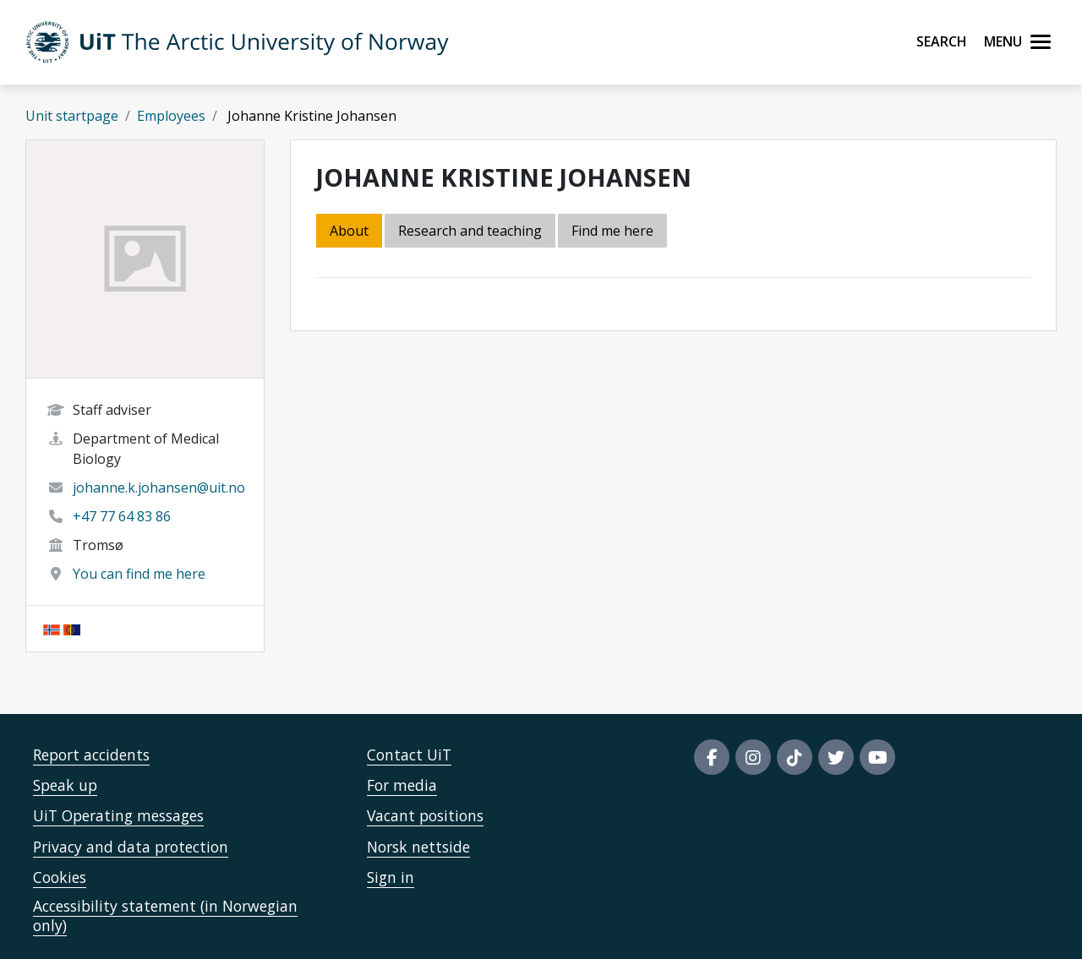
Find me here (612, 230)
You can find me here (139, 573)
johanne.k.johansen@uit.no (159, 487)
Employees (171, 115)
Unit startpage (71, 115)
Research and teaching (470, 230)
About (349, 230)
